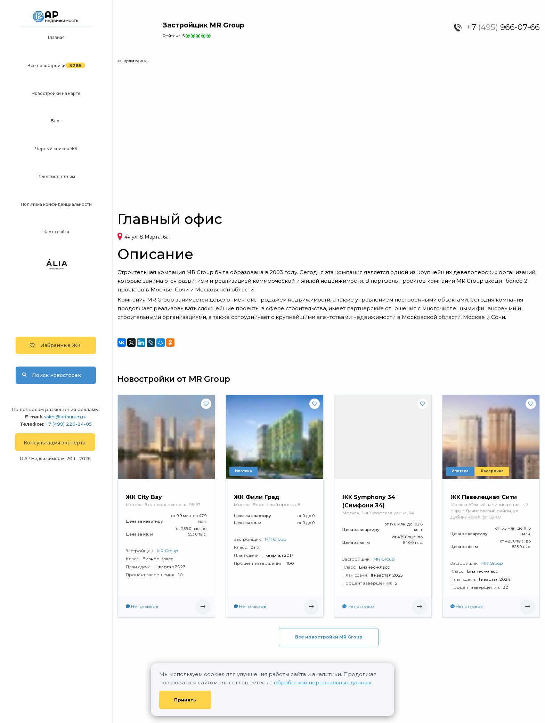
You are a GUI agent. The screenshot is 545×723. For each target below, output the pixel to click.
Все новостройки (46, 65)
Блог (56, 120)
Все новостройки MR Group (329, 637)
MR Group (167, 550)
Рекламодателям (56, 176)
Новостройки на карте (56, 93)
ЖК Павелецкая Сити (483, 497)
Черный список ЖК (56, 148)
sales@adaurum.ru (65, 416)
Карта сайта (56, 231)
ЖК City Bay (144, 497)
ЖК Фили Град (256, 497)
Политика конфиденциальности (56, 204)
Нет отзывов (142, 606)
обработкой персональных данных (322, 682)
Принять (185, 699)
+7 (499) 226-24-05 (69, 424)
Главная (56, 37)
